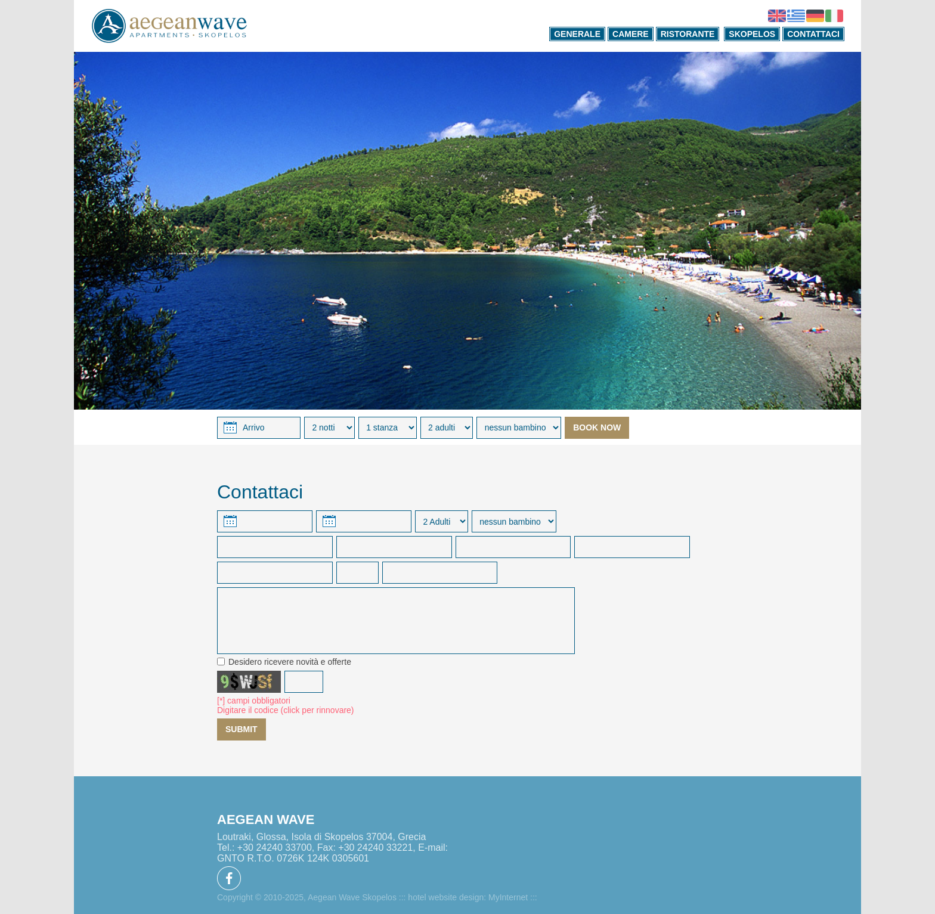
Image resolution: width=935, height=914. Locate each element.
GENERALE (577, 34)
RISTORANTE (688, 34)
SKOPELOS (752, 34)
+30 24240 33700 (274, 847)
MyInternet (508, 897)
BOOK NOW (597, 427)
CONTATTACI (813, 34)
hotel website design (446, 897)
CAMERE (630, 34)
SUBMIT (241, 729)
